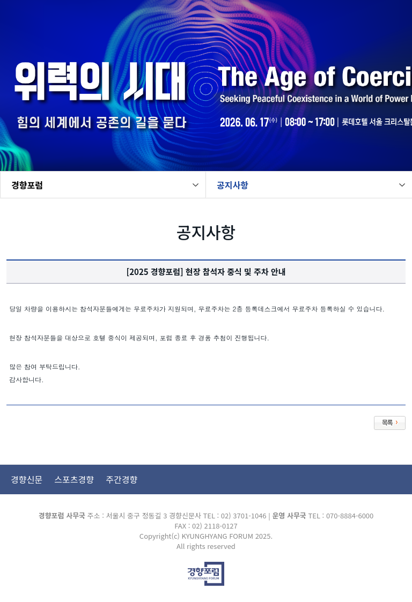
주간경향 (121, 479)
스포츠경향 (74, 479)
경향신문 (26, 479)
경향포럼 (27, 185)
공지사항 (232, 185)
